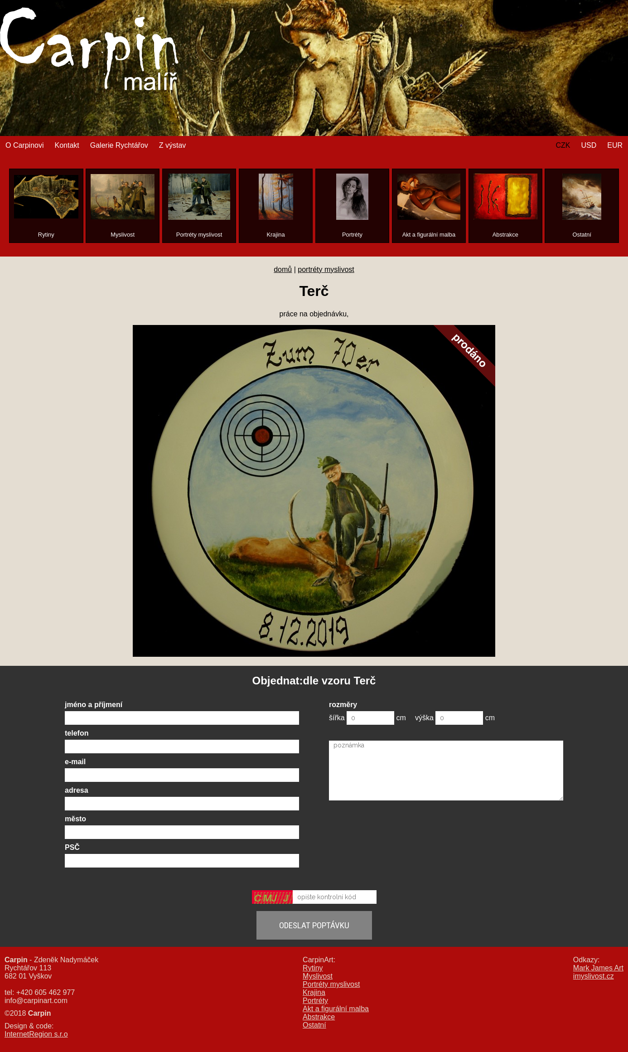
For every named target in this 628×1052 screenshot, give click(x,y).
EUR (615, 145)
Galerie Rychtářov (119, 145)
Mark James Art (598, 968)
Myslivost (318, 976)
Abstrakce (319, 1017)
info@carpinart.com (36, 1000)
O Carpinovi (24, 145)
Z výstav (172, 145)
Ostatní (314, 1025)
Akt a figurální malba (336, 1009)
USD (588, 145)
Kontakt (66, 145)
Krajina (314, 992)
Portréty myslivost (331, 984)
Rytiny (313, 968)
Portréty (315, 1000)
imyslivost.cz (593, 976)
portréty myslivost (326, 269)
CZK (563, 145)
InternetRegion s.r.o (36, 1034)
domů (283, 269)
